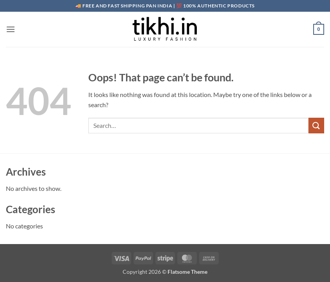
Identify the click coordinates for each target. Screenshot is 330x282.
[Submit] (316, 125)
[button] (10, 29)
